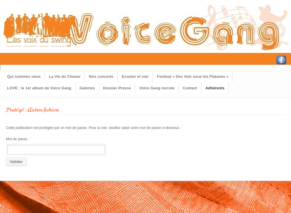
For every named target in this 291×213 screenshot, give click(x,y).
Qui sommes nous (24, 76)
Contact (190, 88)
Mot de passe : (55, 145)
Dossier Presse (117, 88)
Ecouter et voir (135, 76)
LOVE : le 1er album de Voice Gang (39, 88)
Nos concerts (101, 76)
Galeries (87, 88)
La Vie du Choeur (65, 76)
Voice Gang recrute (156, 88)
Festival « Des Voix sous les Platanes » (192, 76)
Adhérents (214, 88)
